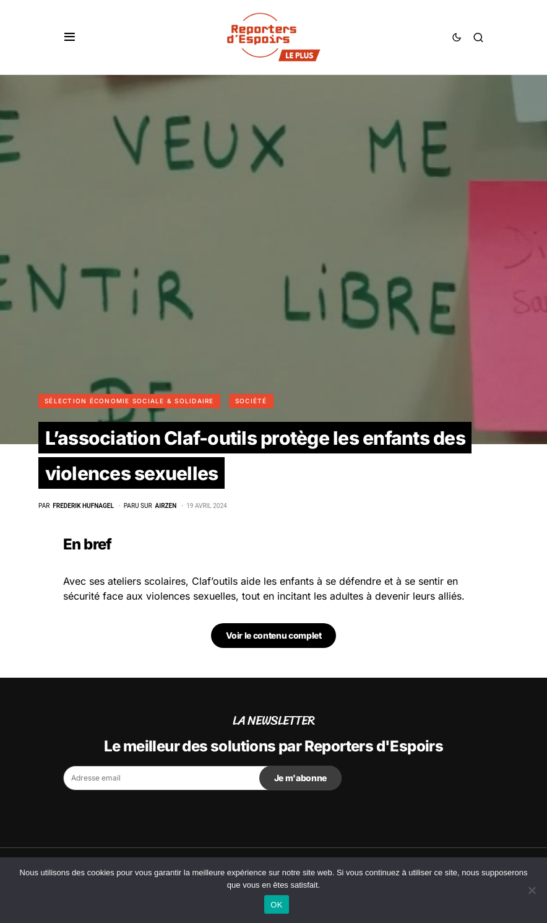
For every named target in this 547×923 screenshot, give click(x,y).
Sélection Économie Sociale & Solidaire (129, 401)
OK (276, 904)
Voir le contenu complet (274, 635)
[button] (69, 37)
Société (251, 401)
